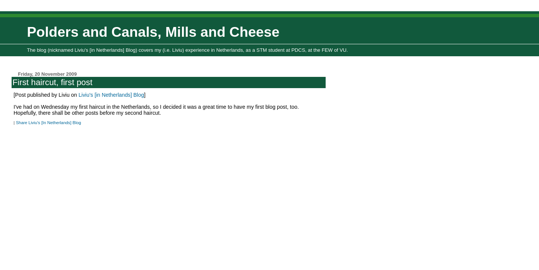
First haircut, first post (52, 82)
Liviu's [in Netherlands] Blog (111, 95)
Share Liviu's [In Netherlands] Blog (48, 122)
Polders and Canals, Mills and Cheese (153, 32)
